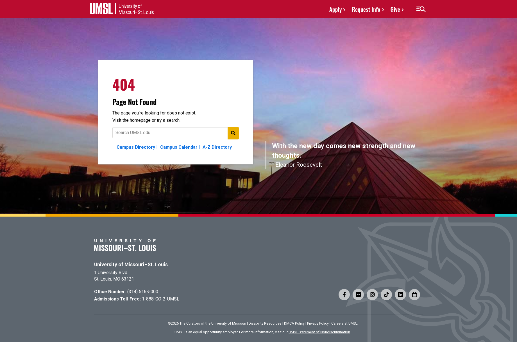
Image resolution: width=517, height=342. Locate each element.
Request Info (366, 9)
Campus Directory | (137, 147)
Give (395, 9)
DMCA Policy (294, 323)
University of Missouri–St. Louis (131, 264)
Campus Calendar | (180, 147)
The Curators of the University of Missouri (213, 323)
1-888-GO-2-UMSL (160, 299)
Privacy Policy (318, 323)
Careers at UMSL (344, 323)
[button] (420, 9)
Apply (335, 9)
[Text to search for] (175, 132)
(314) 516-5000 (142, 291)
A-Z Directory (217, 147)
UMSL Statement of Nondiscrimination (319, 332)
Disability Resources (265, 323)
